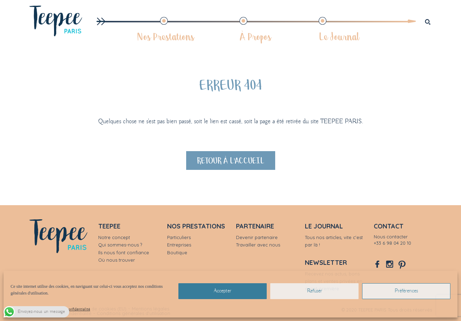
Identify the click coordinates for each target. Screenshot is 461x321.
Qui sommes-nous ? (120, 245)
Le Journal (339, 36)
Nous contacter (391, 236)
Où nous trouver (116, 260)
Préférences (406, 291)
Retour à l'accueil (230, 160)
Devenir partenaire (257, 237)
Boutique (177, 252)
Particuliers (179, 237)
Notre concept (114, 237)
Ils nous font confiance (123, 252)
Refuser (314, 291)
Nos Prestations (165, 36)
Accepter (222, 291)
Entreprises (179, 245)
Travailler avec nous (258, 245)
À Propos (255, 36)
